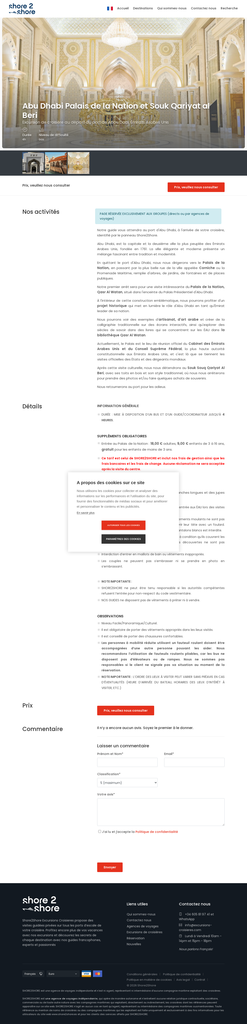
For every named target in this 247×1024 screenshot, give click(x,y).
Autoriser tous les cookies (98, 532)
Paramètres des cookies (148, 532)
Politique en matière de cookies (149, 980)
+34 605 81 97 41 (194, 914)
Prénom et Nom (110, 754)
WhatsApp (187, 919)
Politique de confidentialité (156, 832)
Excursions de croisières (144, 932)
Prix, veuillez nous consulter (196, 187)
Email (169, 754)
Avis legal (183, 980)
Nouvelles (134, 944)
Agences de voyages (143, 926)
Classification (108, 774)
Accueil (123, 8)
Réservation (136, 938)
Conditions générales (142, 974)
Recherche (229, 8)
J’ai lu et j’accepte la (140, 832)
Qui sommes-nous (141, 914)
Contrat (199, 980)
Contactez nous (139, 920)
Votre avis (106, 794)
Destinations (143, 8)
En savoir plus (86, 519)
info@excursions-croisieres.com (195, 927)
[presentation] (130, 854)
